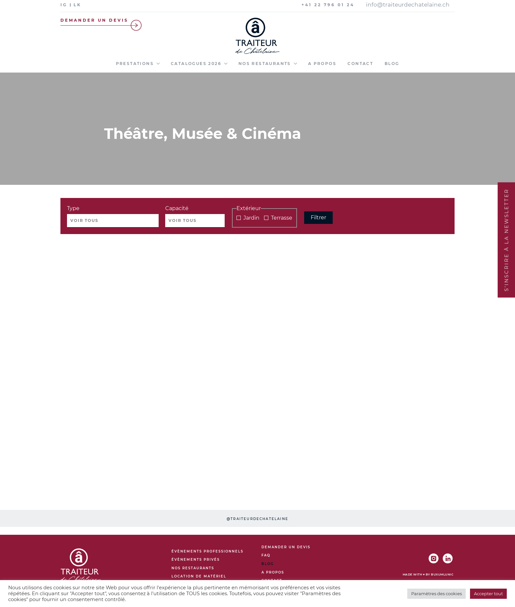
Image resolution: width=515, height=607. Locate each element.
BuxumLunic (442, 574)
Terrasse (278, 218)
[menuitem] (138, 67)
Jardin (247, 218)
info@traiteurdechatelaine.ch (408, 4)
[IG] (65, 4)
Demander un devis (102, 20)
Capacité (177, 208)
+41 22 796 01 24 (328, 4)
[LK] (79, 4)
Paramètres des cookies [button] (436, 593)
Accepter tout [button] (488, 593)
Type (73, 208)
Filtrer (318, 217)
